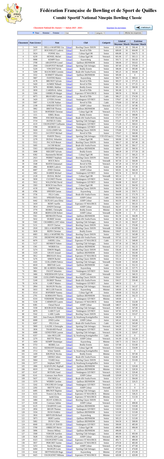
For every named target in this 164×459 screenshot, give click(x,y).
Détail (69, 47)
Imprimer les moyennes (116, 28)
